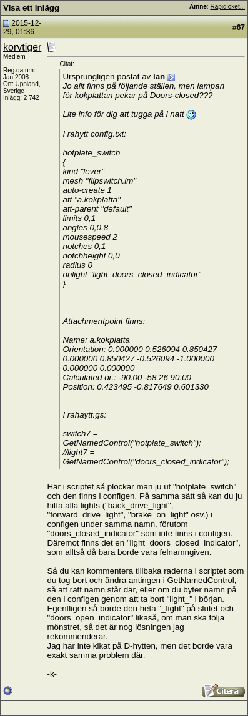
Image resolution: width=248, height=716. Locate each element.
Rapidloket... (227, 6)
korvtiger (22, 47)
